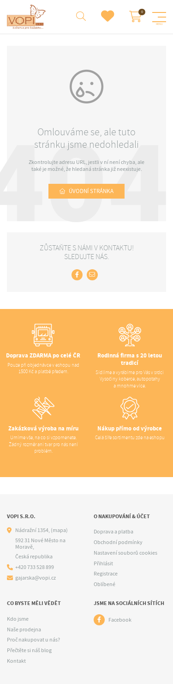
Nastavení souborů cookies (125, 553)
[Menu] (159, 17)
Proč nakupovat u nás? (33, 639)
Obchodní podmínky (118, 542)
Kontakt (16, 661)
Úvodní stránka (91, 191)
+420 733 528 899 (34, 567)
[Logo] (27, 17)
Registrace (106, 573)
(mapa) (59, 530)
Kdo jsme (18, 619)
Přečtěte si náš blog (29, 650)
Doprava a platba (113, 531)
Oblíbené (104, 584)
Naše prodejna (24, 629)
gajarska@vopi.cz (35, 578)
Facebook (119, 619)
